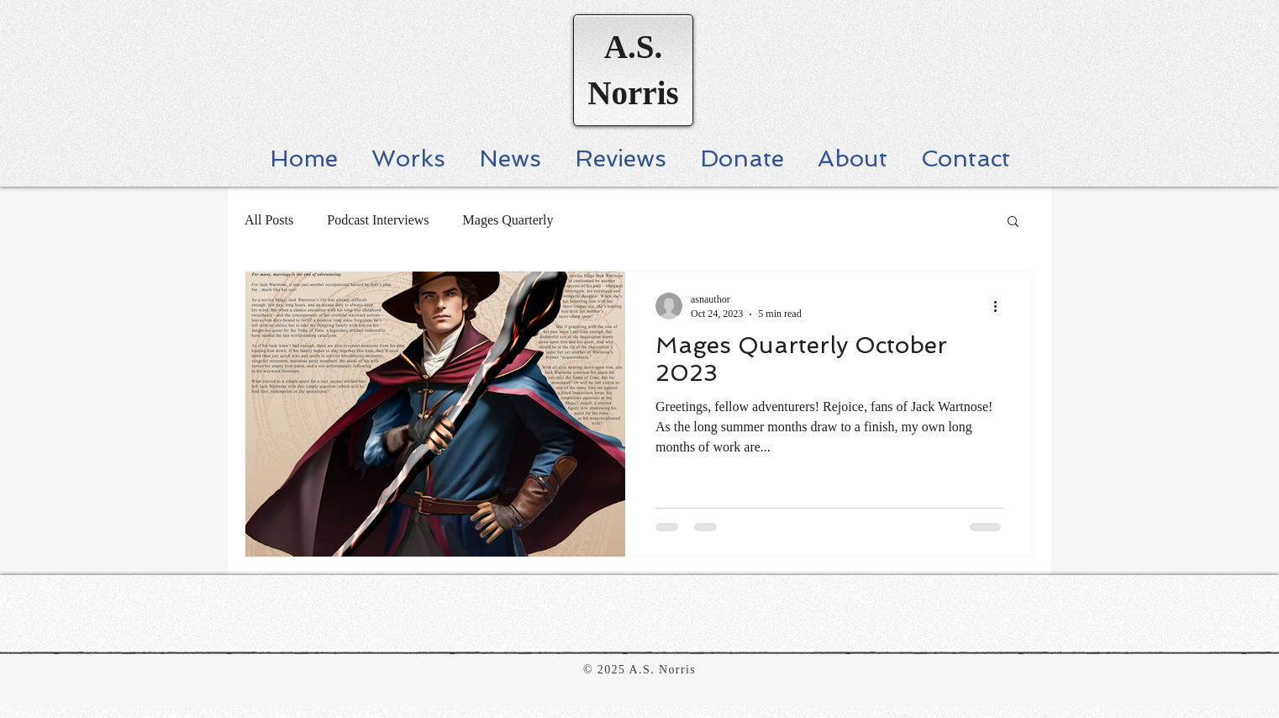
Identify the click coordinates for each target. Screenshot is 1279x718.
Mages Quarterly (508, 220)
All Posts (269, 220)
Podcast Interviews (378, 220)
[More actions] (1001, 306)
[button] (1013, 222)
